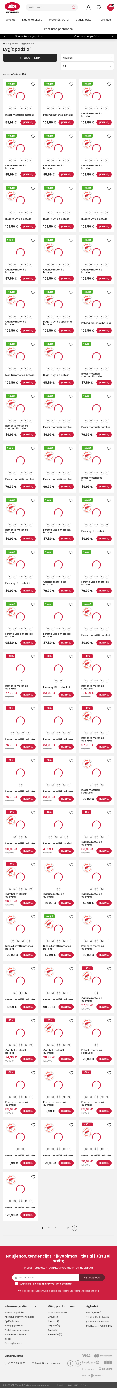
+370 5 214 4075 (15, 1363)
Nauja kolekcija (32, 20)
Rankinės (105, 20)
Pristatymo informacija (17, 1330)
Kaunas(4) (53, 1321)
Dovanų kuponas (13, 1343)
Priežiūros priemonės (58, 29)
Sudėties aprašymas (15, 1334)
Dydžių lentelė (12, 1321)
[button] (112, 36)
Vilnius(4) (53, 1316)
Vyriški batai (84, 20)
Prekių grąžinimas (14, 1325)
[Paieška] (48, 7)
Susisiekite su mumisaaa (46, 1363)
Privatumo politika (14, 1312)
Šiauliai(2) (53, 1330)
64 (87, 66)
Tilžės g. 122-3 (93, 1317)
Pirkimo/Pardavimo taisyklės (19, 1316)
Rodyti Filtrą (30, 58)
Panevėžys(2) (55, 1334)
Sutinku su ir (46, 1283)
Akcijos (11, 20)
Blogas (8, 1338)
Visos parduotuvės (57, 1312)
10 (68, 1228)
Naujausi (87, 57)
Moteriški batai (59, 20)
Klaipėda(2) (54, 1325)
